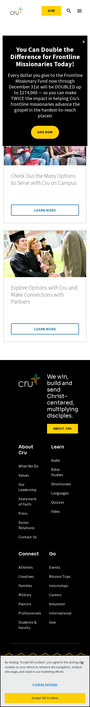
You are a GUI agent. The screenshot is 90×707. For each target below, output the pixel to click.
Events (54, 567)
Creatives (26, 576)
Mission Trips (60, 576)
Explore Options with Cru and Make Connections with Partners (44, 294)
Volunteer (57, 603)
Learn (57, 447)
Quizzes (57, 502)
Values (23, 475)
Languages (60, 493)
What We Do (28, 466)
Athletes (25, 567)
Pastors (24, 603)
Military (24, 594)
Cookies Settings (44, 684)
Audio (55, 460)
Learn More (45, 210)
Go (52, 554)
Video (55, 511)
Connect (28, 554)
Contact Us (27, 536)
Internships (58, 585)
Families (25, 585)
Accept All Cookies (45, 698)
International (60, 613)
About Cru (62, 429)
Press (23, 513)
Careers (55, 594)
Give (51, 11)
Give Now (45, 132)
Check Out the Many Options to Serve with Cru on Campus (44, 180)
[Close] (82, 663)
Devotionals (61, 483)
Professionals (29, 613)
